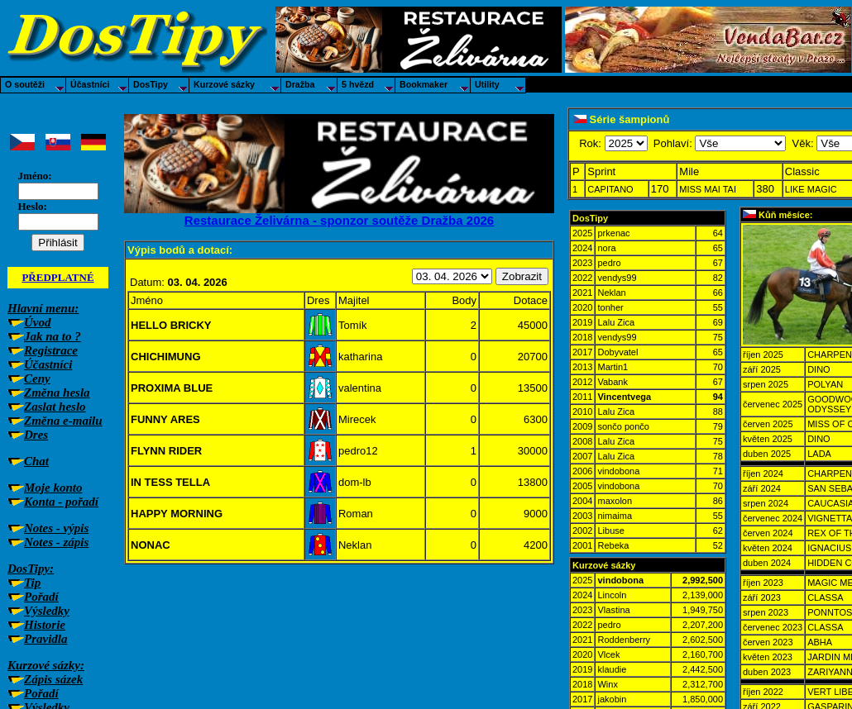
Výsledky (46, 610)
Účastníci (48, 364)
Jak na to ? (52, 336)
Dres (36, 434)
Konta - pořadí (61, 501)
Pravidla (46, 638)
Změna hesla (57, 392)
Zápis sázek (53, 679)
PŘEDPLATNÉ (57, 277)
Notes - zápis (56, 542)
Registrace (51, 350)
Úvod (37, 322)
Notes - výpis (56, 528)
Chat (36, 461)
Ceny (37, 378)
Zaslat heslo (55, 406)
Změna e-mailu (63, 420)
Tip (32, 582)
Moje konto (53, 487)
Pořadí (41, 596)
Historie (44, 624)
